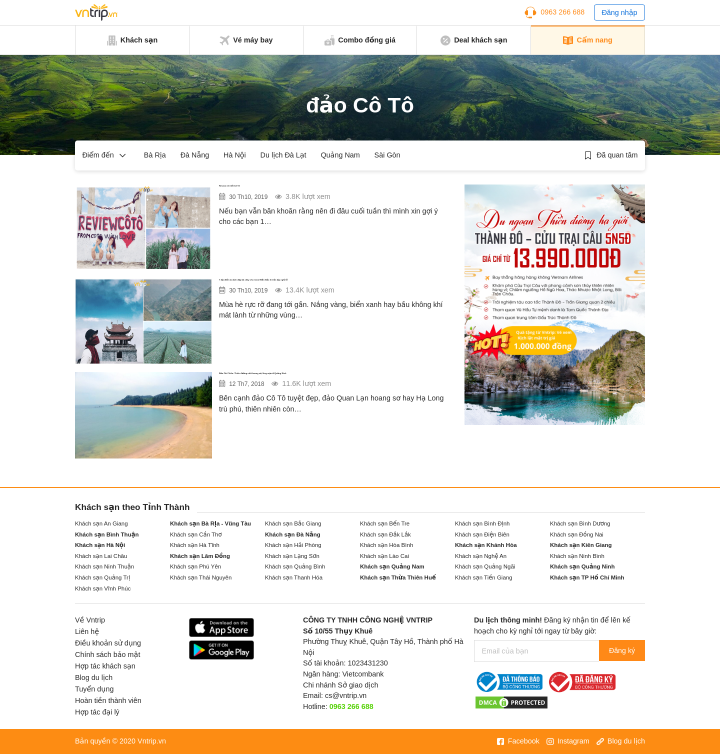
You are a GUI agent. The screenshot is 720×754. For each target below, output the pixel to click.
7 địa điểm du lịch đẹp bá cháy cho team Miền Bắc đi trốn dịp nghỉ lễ (329, 291)
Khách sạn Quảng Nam (392, 567)
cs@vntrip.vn (345, 696)
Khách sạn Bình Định (482, 523)
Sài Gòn (387, 155)
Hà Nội (235, 155)
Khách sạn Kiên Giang (581, 545)
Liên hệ (87, 632)
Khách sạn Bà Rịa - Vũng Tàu (210, 523)
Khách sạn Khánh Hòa (486, 545)
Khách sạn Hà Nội (100, 545)
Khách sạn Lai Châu (101, 556)
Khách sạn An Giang (101, 523)
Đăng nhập (619, 12)
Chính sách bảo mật (107, 654)
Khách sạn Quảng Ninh (582, 567)
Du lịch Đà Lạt (283, 155)
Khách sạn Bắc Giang (293, 523)
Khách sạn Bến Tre (385, 523)
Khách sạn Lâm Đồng (200, 556)
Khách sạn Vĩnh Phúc (102, 589)
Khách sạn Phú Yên (195, 567)
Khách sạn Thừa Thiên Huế (398, 577)
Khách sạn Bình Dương (580, 523)
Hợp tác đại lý (97, 712)
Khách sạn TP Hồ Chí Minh (587, 577)
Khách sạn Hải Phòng (293, 545)
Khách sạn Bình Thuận (107, 535)
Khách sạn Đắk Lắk (385, 535)
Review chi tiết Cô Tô (263, 191)
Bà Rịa (155, 155)
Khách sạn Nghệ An (480, 556)
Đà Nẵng (195, 155)
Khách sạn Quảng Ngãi (485, 567)
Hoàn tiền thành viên (108, 700)
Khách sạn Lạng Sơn (292, 556)
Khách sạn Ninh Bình (577, 556)
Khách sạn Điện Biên (482, 535)
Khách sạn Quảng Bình (295, 567)
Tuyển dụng (94, 689)
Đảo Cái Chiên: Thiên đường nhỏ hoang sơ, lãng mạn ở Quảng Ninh (334, 384)
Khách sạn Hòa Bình (386, 545)
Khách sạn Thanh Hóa (293, 577)
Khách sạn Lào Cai (384, 556)
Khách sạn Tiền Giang (483, 577)
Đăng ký (621, 651)
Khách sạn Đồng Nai (577, 535)
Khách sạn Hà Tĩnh (195, 545)
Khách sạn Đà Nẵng (292, 535)
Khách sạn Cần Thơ (196, 535)
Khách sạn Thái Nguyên (201, 577)
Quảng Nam (340, 155)
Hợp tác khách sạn (105, 666)
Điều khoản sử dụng (108, 643)
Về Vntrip (90, 620)
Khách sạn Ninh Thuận (104, 567)
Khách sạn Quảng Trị (102, 577)
